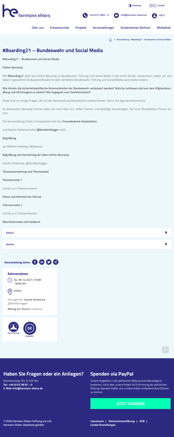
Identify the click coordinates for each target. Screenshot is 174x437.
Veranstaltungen (103, 27)
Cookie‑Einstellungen (103, 425)
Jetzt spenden (130, 404)
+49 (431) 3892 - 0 (99, 15)
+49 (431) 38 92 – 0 (20, 385)
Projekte (80, 27)
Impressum (97, 421)
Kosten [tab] (86, 244)
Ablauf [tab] (86, 233)
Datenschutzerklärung (122, 421)
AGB (142, 421)
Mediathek (164, 27)
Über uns (38, 27)
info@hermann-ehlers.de (134, 15)
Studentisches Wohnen (135, 27)
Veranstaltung (122, 39)
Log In (162, 15)
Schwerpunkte (59, 27)
